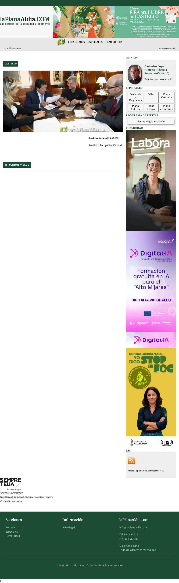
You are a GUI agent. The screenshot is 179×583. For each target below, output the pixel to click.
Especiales (95, 42)
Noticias (17, 48)
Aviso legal (68, 527)
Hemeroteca (113, 42)
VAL (174, 48)
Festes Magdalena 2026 (151, 121)
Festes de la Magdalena (135, 97)
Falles (151, 94)
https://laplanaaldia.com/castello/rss (146, 470)
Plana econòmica (166, 107)
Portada (10, 527)
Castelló (7, 48)
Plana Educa (151, 107)
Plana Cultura (135, 107)
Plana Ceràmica (166, 95)
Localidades (76, 42)
